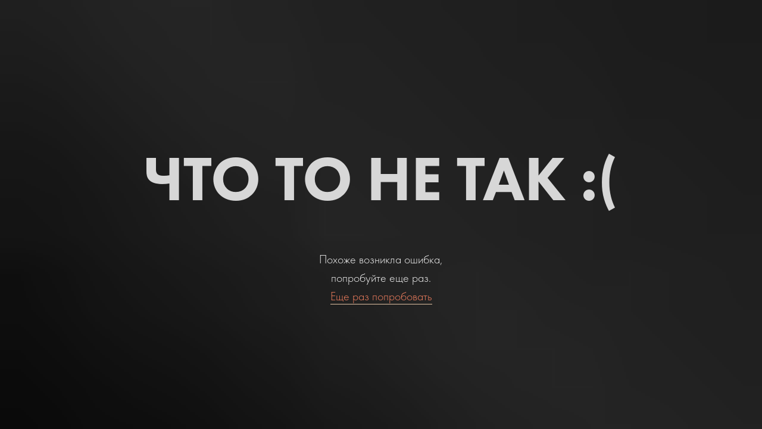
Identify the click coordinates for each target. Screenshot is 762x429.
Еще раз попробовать (381, 296)
